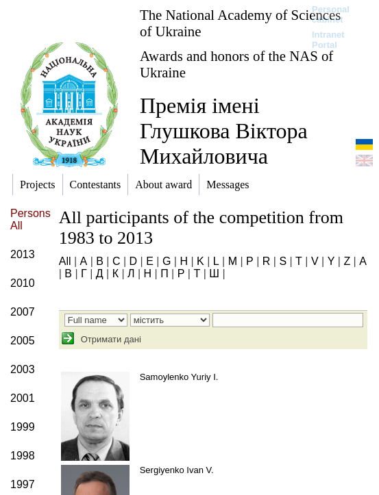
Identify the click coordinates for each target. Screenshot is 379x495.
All (65, 261)
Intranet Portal (328, 39)
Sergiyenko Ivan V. (177, 470)
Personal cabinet (331, 14)
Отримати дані (109, 339)
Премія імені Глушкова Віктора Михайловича (224, 130)
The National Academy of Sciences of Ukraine (240, 23)
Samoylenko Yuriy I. (179, 377)
